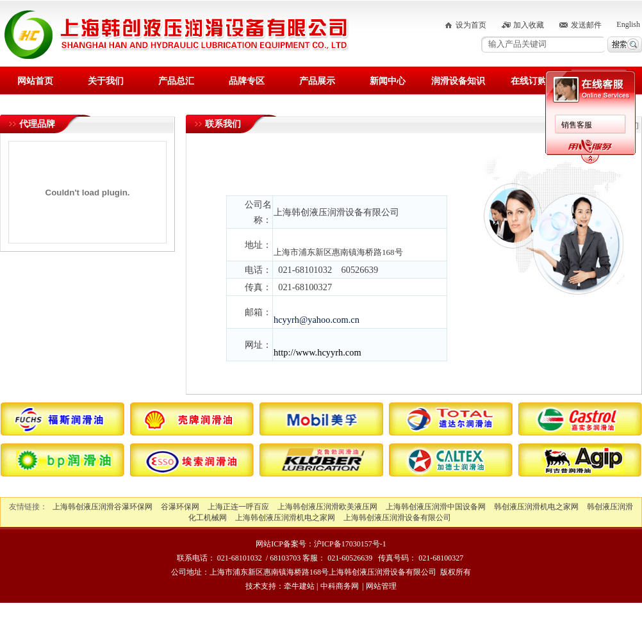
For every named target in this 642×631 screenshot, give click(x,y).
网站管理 (381, 586)
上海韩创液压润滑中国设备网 (436, 506)
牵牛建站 (299, 586)
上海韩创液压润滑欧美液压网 (327, 506)
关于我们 (106, 81)
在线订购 (529, 81)
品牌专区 (247, 81)
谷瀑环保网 (180, 506)
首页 (592, 125)
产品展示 (317, 81)
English (628, 24)
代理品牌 (37, 124)
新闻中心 (388, 81)
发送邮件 (586, 24)
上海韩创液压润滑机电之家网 (285, 517)
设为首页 (471, 24)
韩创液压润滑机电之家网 (536, 506)
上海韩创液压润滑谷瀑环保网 (102, 506)
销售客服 (179, 124)
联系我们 (599, 81)
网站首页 (35, 81)
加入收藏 (528, 24)
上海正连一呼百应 (238, 506)
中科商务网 (339, 586)
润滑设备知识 (458, 81)
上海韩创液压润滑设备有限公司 (397, 517)
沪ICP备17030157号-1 (350, 543)
